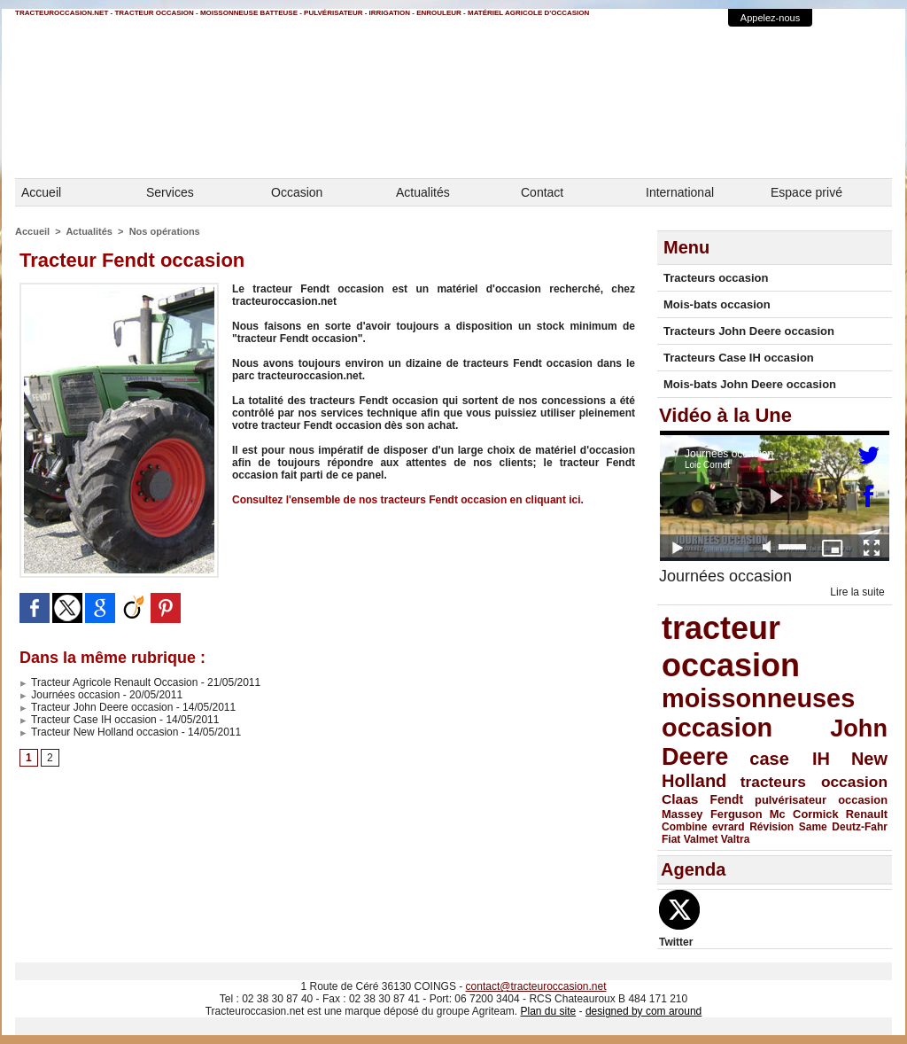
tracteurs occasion (814, 782)
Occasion (296, 192)
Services (170, 192)
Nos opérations (164, 231)
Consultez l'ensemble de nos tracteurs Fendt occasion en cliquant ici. (408, 500)
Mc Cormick (804, 814)
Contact (542, 192)
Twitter (676, 942)
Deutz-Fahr (860, 827)
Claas (680, 798)
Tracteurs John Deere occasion (748, 331)
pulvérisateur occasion (821, 799)
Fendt (726, 799)
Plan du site (548, 1011)
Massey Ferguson (712, 814)
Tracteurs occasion (716, 277)
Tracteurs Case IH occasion (738, 357)
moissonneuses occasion (758, 713)
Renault (867, 814)
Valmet (701, 839)
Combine (684, 827)
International (680, 192)
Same (813, 827)
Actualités (423, 192)
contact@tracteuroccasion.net (536, 986)
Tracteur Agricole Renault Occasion (108, 682)
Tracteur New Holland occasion (98, 732)
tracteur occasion (731, 646)
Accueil (41, 192)
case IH (789, 758)
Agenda (693, 869)
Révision (771, 827)
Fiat (671, 839)
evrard (728, 827)
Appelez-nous (770, 17)
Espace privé (806, 192)
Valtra (735, 839)
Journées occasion (69, 695)
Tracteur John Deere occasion (96, 707)
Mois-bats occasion (717, 304)
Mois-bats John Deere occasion (749, 384)
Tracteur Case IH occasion (88, 719)
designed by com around (643, 1011)
